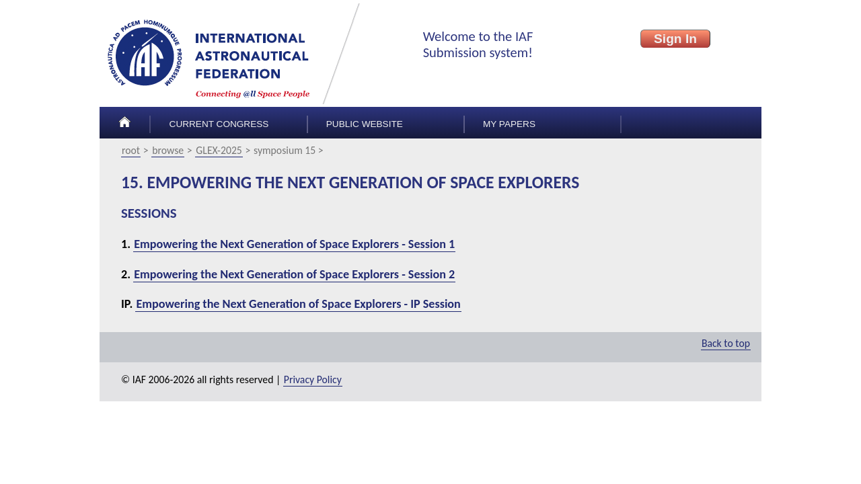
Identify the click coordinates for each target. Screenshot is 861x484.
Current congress (219, 124)
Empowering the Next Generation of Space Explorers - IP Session (298, 303)
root (131, 150)
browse (168, 150)
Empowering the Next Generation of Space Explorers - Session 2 (294, 274)
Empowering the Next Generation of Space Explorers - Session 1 (294, 244)
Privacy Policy (313, 379)
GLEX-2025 (218, 150)
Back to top (726, 343)
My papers (509, 124)
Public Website (364, 124)
